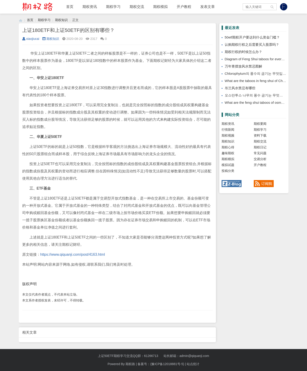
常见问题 (260, 153)
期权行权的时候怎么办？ (243, 52)
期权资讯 (89, 7)
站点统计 (193, 364)
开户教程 (184, 7)
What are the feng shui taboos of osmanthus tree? (262, 102)
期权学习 (113, 7)
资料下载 (260, 135)
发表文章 (207, 7)
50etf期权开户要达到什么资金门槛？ (252, 37)
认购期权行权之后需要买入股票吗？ (252, 44)
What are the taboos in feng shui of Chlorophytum (262, 81)
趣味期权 (228, 153)
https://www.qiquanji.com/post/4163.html (72, 254)
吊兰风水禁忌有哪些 (240, 88)
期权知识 (61, 20)
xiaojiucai (30, 39)
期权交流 (137, 7)
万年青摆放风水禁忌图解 (243, 66)
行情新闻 (228, 129)
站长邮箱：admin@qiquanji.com (186, 356)
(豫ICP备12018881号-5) (167, 364)
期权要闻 (260, 123)
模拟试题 (228, 165)
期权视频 (228, 135)
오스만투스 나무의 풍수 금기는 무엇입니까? (258, 95)
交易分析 (260, 159)
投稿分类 (228, 171)
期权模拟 (160, 7)
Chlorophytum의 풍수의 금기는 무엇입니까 (257, 73)
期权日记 (260, 147)
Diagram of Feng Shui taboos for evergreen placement (266, 59)
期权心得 (228, 147)
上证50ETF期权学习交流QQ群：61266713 (128, 356)
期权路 (130, 364)
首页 (69, 7)
